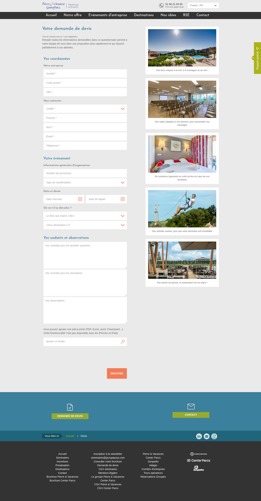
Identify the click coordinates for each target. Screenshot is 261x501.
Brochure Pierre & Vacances (62, 476)
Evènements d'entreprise (107, 15)
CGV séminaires (108, 469)
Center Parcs (153, 457)
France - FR (196, 5)
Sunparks (153, 461)
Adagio (153, 465)
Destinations (144, 15)
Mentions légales (107, 472)
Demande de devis (70, 416)
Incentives (62, 461)
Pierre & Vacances (153, 453)
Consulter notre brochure (108, 461)
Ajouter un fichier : (123, 342)
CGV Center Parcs (107, 488)
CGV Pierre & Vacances (107, 484)
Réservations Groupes (153, 476)
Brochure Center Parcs (62, 480)
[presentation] (99, 356)
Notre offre (73, 15)
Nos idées (168, 15)
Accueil (51, 15)
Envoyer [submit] (117, 373)
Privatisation (62, 465)
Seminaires (62, 457)
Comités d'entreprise (153, 469)
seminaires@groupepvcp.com (108, 457)
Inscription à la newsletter (108, 453)
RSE (186, 15)
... (80, 199)
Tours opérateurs (153, 472)
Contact (202, 15)
